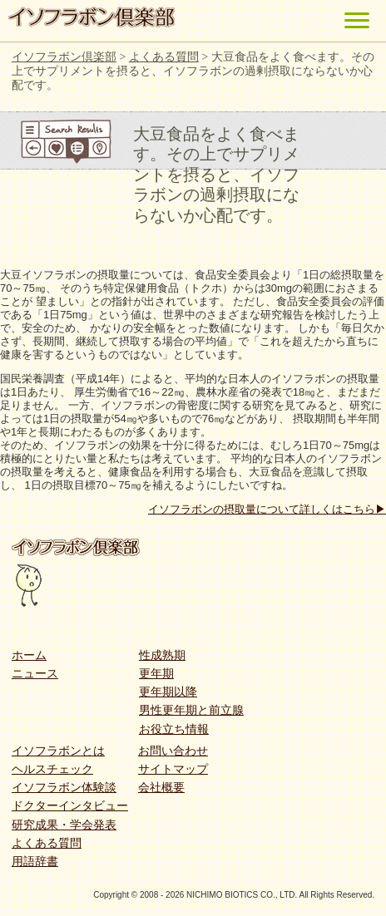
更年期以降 (168, 691)
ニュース (35, 673)
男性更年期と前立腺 (191, 710)
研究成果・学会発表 (64, 824)
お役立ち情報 (174, 729)
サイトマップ (173, 769)
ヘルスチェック (52, 769)
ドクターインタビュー (70, 805)
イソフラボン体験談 (64, 787)
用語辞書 (35, 861)
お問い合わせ (173, 750)
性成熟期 (162, 655)
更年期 (156, 673)
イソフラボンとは (58, 750)
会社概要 (161, 787)
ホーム (29, 655)
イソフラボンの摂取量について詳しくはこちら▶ (267, 509)
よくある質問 (47, 843)
